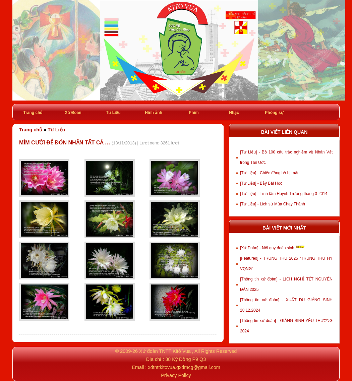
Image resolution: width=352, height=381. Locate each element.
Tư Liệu (113, 112)
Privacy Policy (176, 375)
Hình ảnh (153, 112)
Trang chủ (32, 112)
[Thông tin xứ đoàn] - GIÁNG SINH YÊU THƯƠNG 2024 (286, 325)
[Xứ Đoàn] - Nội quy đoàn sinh (272, 247)
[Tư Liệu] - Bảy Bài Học (261, 183)
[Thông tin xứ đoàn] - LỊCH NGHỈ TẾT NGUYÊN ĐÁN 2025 (286, 284)
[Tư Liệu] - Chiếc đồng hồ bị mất (269, 173)
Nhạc (234, 112)
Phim (193, 112)
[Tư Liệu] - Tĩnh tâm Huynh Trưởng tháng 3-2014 (284, 193)
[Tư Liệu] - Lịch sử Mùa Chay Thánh (272, 204)
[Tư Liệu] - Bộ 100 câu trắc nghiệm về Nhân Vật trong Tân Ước (286, 157)
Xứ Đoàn (73, 112)
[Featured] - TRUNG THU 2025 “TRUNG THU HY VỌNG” (286, 263)
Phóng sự (274, 112)
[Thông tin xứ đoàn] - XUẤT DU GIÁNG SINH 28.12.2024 (286, 305)
